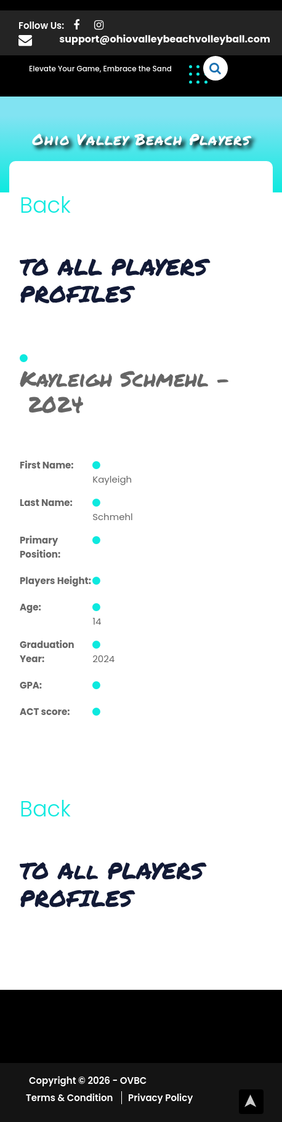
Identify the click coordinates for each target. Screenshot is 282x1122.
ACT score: (45, 711)
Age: (30, 607)
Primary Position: (40, 547)
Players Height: (55, 580)
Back (45, 205)
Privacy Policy (160, 1097)
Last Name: (46, 502)
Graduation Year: (47, 651)
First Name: (47, 465)
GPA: (31, 685)
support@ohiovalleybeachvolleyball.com (164, 39)
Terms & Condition (70, 1097)
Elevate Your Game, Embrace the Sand (100, 68)
